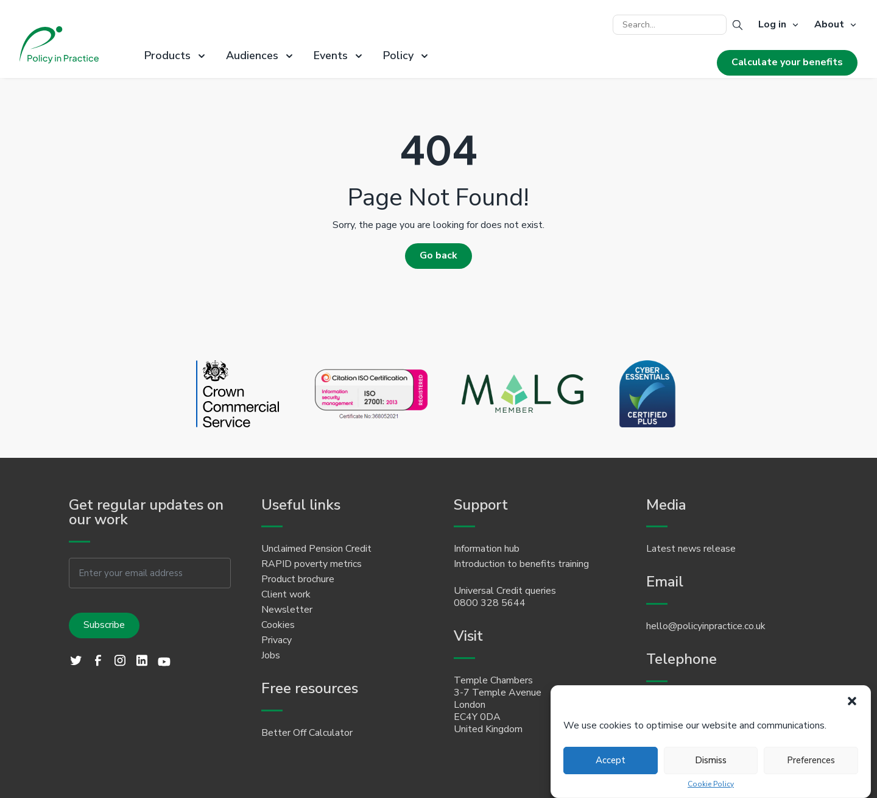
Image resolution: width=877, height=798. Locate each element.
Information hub (487, 549)
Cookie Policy (711, 784)
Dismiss (711, 760)
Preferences (811, 760)
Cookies (278, 625)
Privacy (276, 640)
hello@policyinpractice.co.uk (706, 626)
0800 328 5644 (490, 603)
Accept (610, 760)
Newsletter (286, 610)
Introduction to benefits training (521, 564)
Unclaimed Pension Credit (316, 549)
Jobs (270, 655)
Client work (286, 594)
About (829, 25)
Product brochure (297, 579)
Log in (772, 25)
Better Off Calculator (307, 733)
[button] (852, 701)
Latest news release (691, 549)
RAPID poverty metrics (311, 564)
